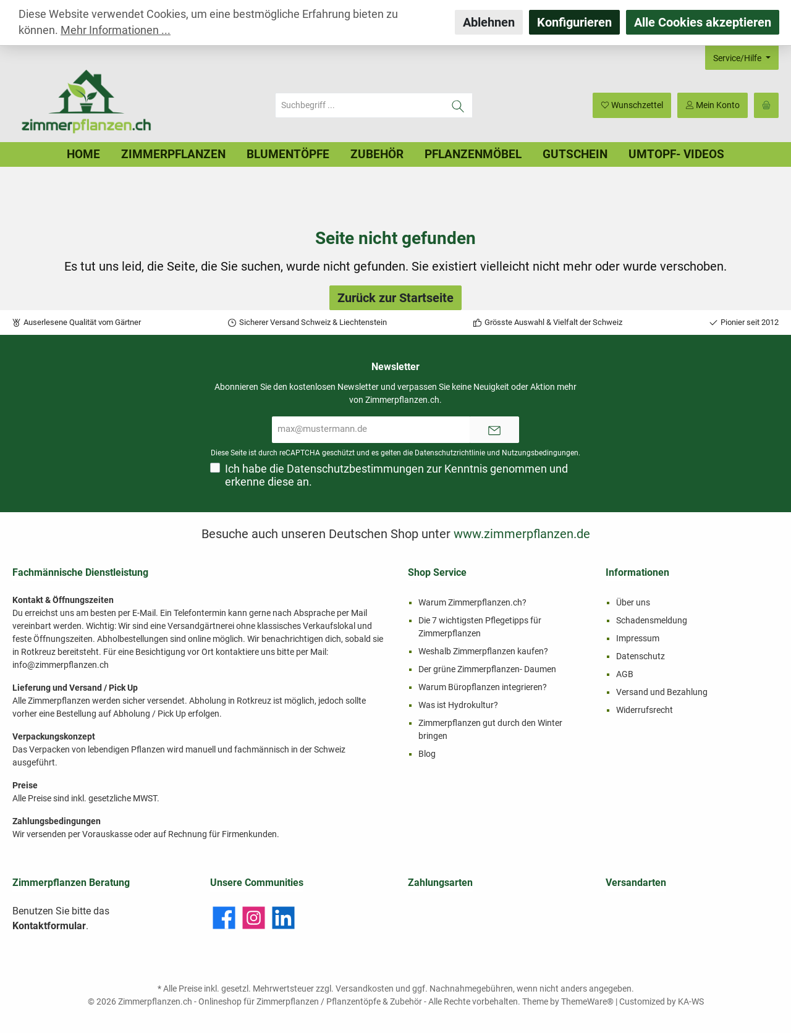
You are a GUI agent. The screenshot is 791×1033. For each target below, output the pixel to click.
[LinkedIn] (283, 918)
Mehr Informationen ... (116, 30)
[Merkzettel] (632, 105)
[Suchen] (458, 105)
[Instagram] (254, 918)
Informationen (637, 572)
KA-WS (691, 1001)
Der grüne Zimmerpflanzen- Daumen (487, 669)
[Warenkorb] (766, 105)
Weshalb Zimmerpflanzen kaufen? (483, 651)
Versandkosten (365, 988)
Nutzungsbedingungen (540, 453)
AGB (624, 674)
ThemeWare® (587, 1001)
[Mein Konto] (712, 105)
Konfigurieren (574, 22)
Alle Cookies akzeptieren (702, 22)
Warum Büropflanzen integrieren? (482, 687)
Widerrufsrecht (644, 710)
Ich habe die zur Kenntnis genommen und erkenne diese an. (396, 475)
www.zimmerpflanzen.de (522, 533)
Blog (427, 754)
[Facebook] (224, 918)
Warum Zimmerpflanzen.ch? (472, 602)
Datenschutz (640, 656)
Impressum (637, 638)
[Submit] (494, 429)
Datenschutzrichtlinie (450, 453)
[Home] (83, 154)
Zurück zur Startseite (395, 297)
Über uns (633, 602)
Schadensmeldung (651, 620)
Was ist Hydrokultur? (458, 705)
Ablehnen (489, 22)
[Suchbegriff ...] (359, 105)
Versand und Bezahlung (662, 692)
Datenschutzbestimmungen (355, 469)
